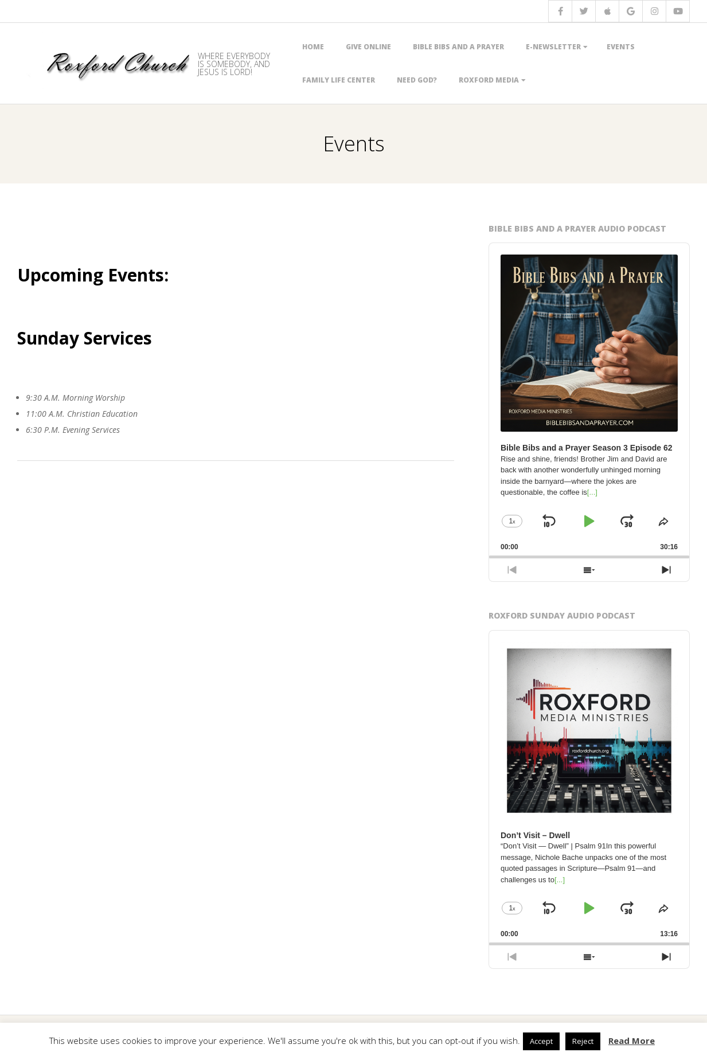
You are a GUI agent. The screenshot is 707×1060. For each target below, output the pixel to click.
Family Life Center (338, 80)
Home (313, 47)
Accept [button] (541, 1041)
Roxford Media (489, 80)
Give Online (368, 47)
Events (621, 47)
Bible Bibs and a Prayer (458, 47)
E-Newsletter (553, 47)
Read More (631, 1040)
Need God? (417, 80)
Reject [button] (582, 1041)
